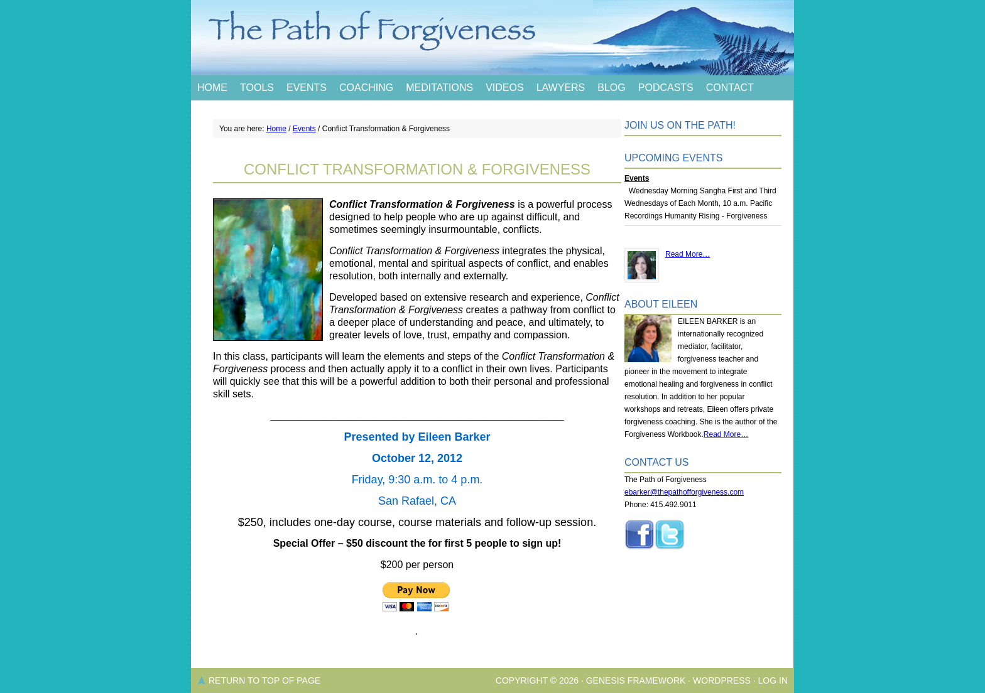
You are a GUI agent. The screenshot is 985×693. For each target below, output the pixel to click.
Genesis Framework (636, 680)
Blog (611, 87)
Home (212, 87)
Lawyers (560, 87)
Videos (504, 87)
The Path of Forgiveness (492, 37)
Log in (773, 680)
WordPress (722, 680)
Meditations (439, 87)
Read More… (687, 254)
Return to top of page (264, 680)
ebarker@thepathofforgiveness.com (684, 492)
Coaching (366, 87)
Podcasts (666, 87)
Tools (257, 87)
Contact (730, 87)
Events (306, 87)
